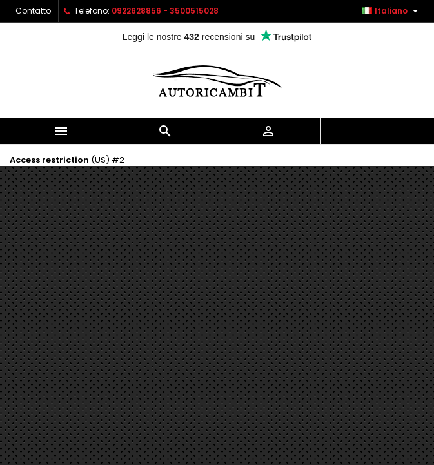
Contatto (33, 10)
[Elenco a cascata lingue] (391, 11)
